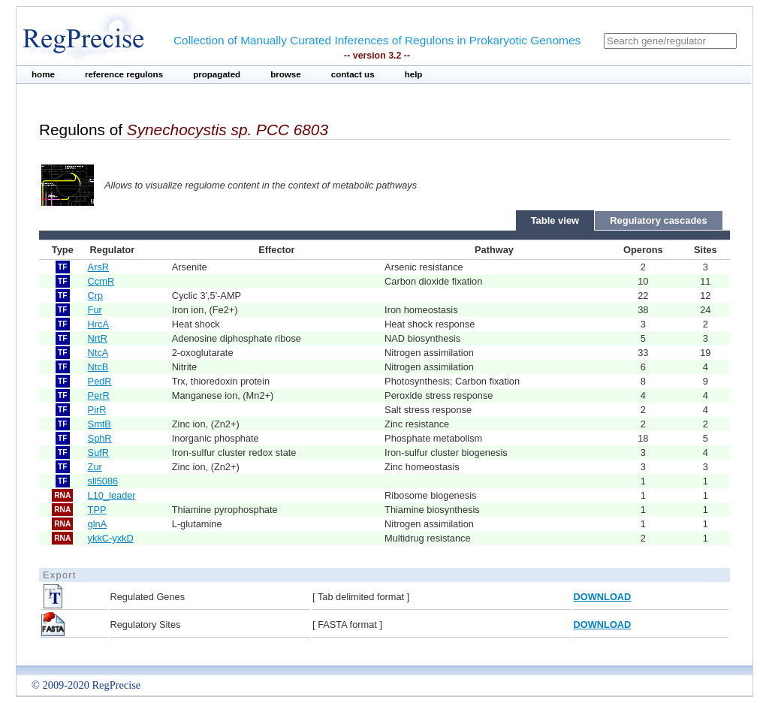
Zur (95, 466)
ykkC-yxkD (111, 538)
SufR (98, 452)
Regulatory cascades (658, 220)
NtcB (98, 367)
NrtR (97, 338)
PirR (97, 409)
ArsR (98, 267)
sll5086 (103, 481)
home (43, 74)
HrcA (98, 324)
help (414, 74)
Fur (95, 309)
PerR (99, 395)
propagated (216, 74)
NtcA (98, 352)
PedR (100, 381)
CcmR (101, 281)
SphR (100, 438)
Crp (96, 295)
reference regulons (124, 74)
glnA (97, 524)
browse (285, 74)
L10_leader (112, 495)
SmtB (99, 424)
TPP (97, 509)
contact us (353, 74)
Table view (555, 220)
